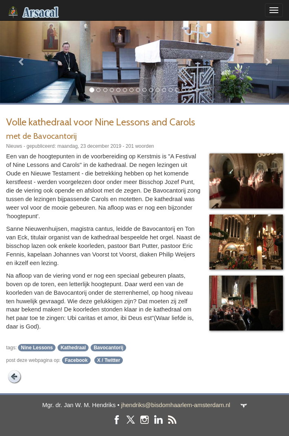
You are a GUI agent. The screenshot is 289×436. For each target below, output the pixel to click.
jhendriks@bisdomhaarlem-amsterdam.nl (175, 405)
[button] (21, 61)
